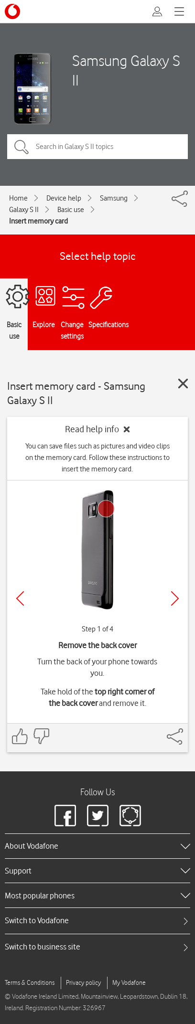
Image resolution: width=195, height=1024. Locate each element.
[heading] (97, 845)
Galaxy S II (24, 209)
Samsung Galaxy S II (126, 70)
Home (18, 198)
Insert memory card (38, 221)
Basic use (70, 209)
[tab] (97, 920)
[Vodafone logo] (12, 11)
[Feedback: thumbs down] (41, 736)
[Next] (175, 598)
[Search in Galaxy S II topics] (97, 146)
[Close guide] (183, 383)
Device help (63, 198)
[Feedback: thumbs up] (20, 736)
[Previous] (20, 598)
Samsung (114, 198)
